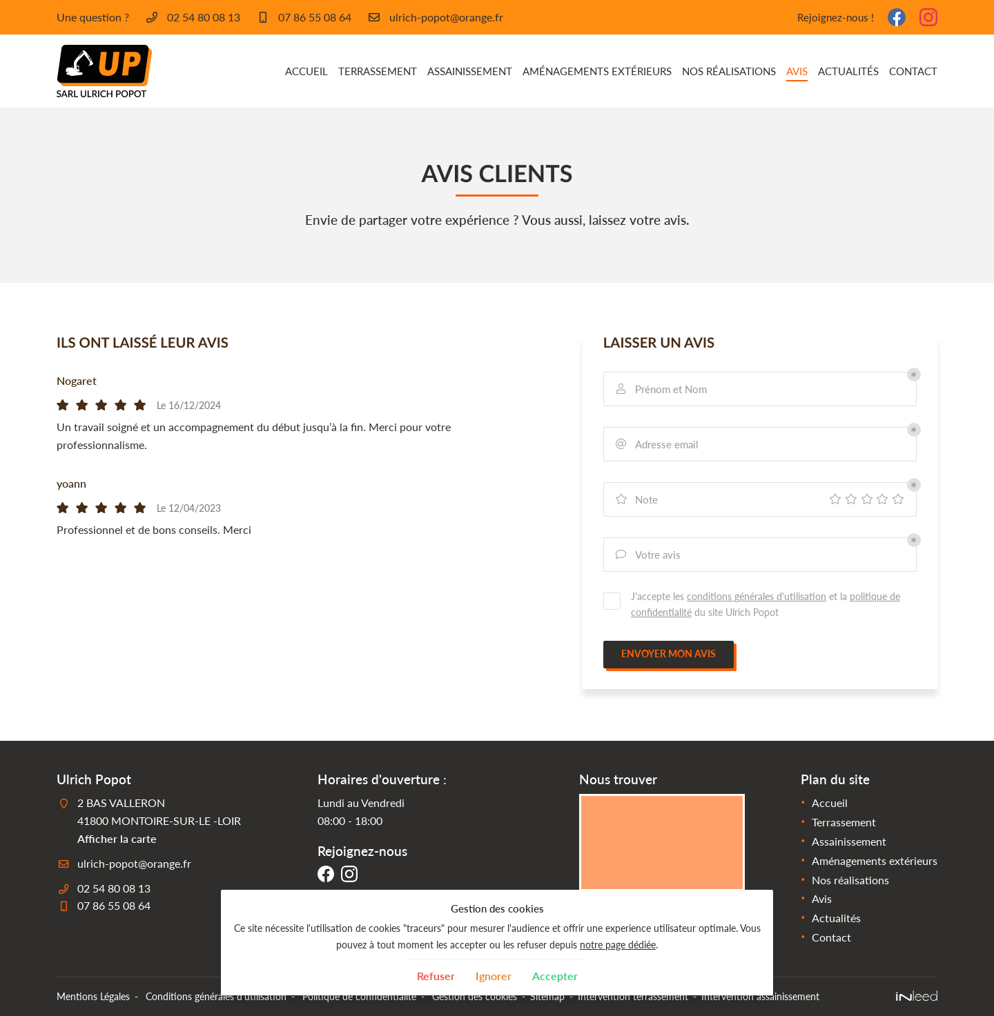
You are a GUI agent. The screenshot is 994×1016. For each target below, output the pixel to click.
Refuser (436, 975)
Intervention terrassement (633, 996)
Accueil (306, 71)
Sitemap (547, 996)
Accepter (555, 975)
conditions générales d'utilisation (756, 596)
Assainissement (469, 71)
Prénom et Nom (660, 389)
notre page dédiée (618, 944)
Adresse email (656, 444)
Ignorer (493, 975)
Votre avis (647, 555)
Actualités (848, 71)
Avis (797, 71)
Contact (913, 71)
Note (636, 499)
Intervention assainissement (760, 996)
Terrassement (377, 71)
